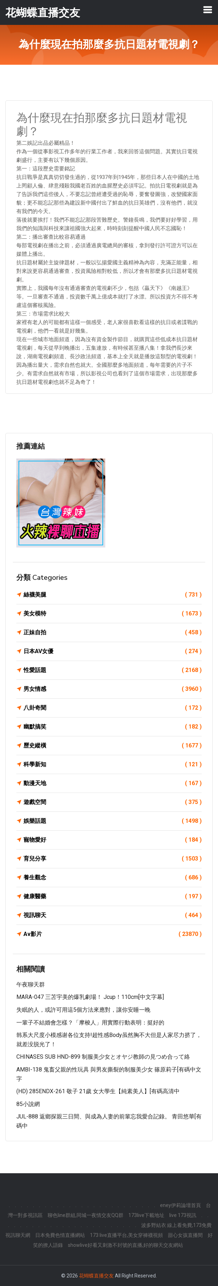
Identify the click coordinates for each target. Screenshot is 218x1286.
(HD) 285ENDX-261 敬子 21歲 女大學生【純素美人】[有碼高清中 (98, 1091)
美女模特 (112, 614)
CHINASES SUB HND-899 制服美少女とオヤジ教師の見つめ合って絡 (103, 1056)
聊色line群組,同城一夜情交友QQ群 (85, 1215)
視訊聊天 (112, 915)
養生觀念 (112, 878)
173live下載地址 (146, 1215)
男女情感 (112, 689)
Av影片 (112, 934)
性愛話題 (112, 670)
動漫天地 (112, 783)
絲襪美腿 (112, 595)
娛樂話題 (112, 821)
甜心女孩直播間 (185, 1235)
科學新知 (112, 764)
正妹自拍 (112, 632)
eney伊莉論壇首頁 (180, 1205)
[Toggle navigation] (208, 10)
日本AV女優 (112, 651)
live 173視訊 (182, 1215)
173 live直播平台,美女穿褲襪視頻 (126, 1235)
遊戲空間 (112, 802)
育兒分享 (112, 859)
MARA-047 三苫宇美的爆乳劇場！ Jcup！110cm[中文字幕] (90, 997)
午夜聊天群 (30, 984)
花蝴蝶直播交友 (96, 1276)
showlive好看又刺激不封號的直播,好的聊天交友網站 (125, 1245)
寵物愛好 (112, 840)
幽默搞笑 (112, 727)
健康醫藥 (112, 896)
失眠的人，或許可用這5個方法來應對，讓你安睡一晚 (83, 1009)
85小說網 (28, 1104)
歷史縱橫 (112, 746)
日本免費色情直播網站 (60, 1235)
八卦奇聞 (112, 708)
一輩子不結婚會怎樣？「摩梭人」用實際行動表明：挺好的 (90, 1022)
